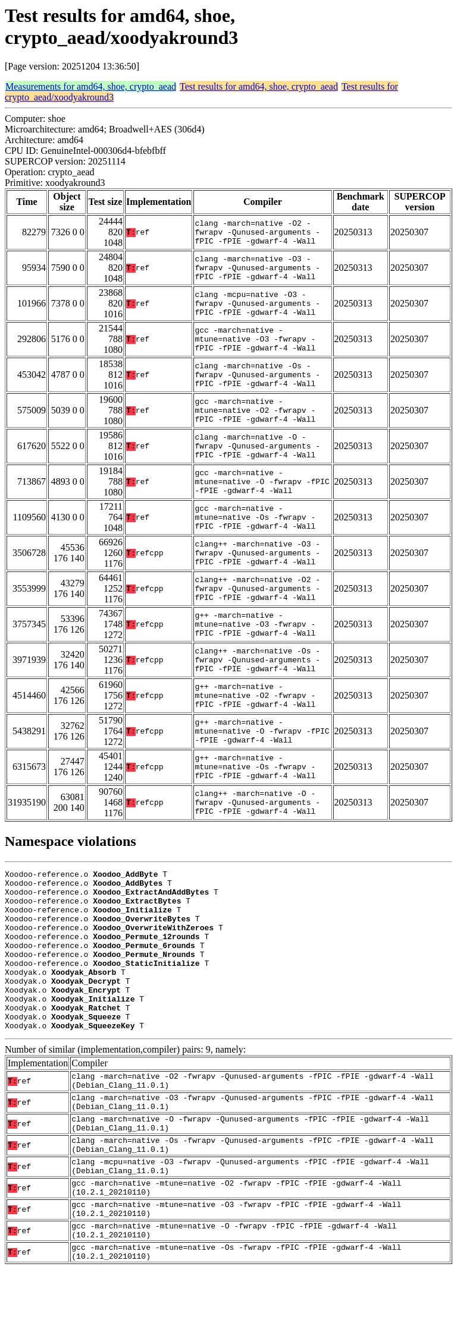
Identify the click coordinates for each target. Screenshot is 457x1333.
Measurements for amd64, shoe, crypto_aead (90, 86)
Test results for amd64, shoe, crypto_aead (259, 86)
